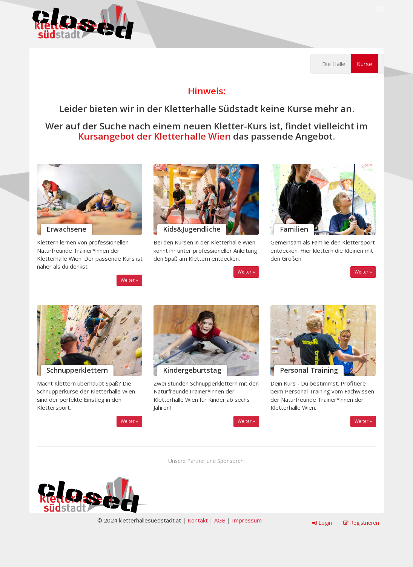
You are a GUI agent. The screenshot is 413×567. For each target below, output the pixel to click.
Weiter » (129, 280)
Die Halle (333, 64)
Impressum (247, 520)
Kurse (364, 64)
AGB (220, 520)
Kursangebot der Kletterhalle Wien (154, 136)
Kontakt (197, 520)
